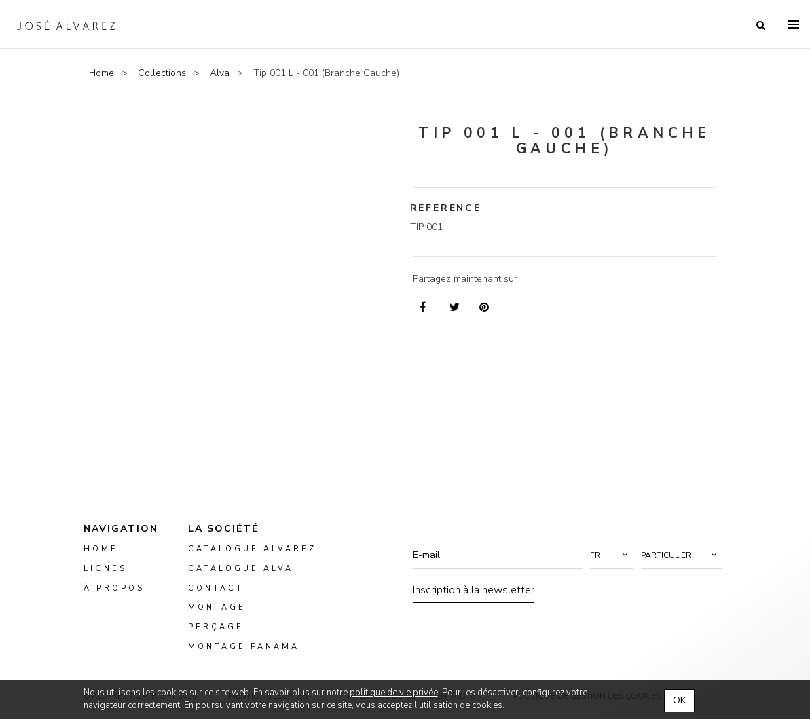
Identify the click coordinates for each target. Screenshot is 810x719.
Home (101, 73)
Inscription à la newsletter (473, 590)
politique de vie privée (394, 692)
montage (217, 608)
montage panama (243, 647)
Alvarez (66, 24)
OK (679, 700)
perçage (216, 628)
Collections (162, 73)
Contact (216, 588)
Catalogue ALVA (240, 569)
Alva (219, 73)
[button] (611, 555)
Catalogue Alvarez (252, 549)
